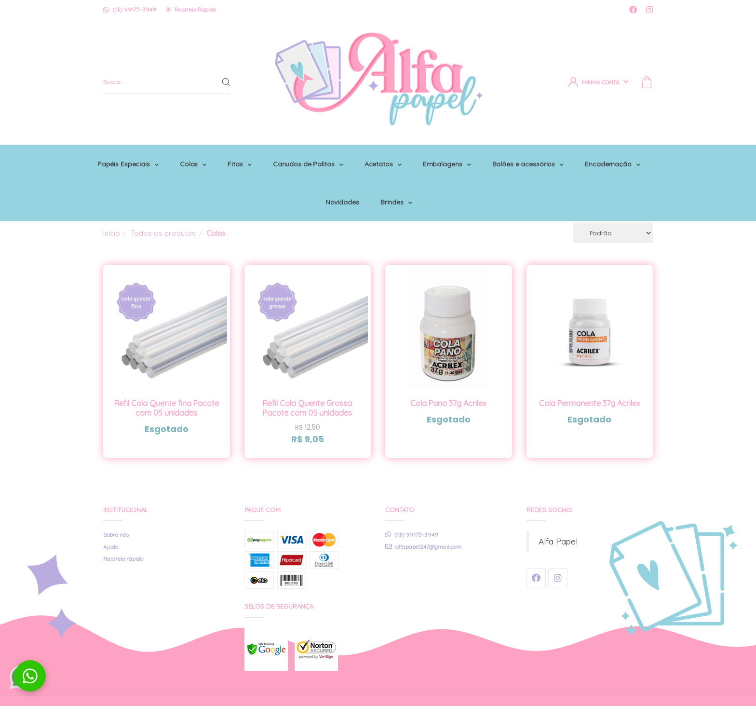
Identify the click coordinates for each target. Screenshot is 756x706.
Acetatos (432, 156)
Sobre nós (116, 506)
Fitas (285, 156)
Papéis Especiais (170, 156)
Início (111, 205)
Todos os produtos (163, 205)
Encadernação (322, 180)
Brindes (445, 180)
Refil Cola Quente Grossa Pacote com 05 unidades (307, 380)
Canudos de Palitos (355, 156)
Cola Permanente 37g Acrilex (589, 375)
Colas (237, 156)
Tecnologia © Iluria (629, 686)
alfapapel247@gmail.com (423, 518)
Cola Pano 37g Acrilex (448, 375)
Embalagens (498, 156)
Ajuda (111, 518)
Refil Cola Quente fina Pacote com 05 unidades (166, 380)
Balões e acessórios (581, 156)
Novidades (389, 180)
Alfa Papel (558, 513)
